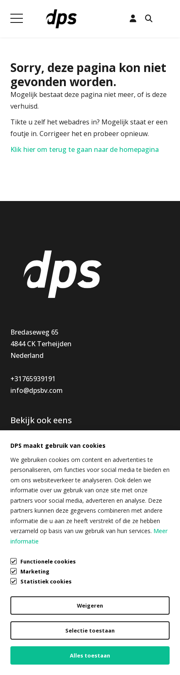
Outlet (20, 488)
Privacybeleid (30, 632)
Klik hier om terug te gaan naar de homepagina (84, 149)
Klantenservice (113, 442)
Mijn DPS (104, 453)
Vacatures (106, 488)
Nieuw (20, 465)
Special (21, 476)
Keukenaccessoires (40, 442)
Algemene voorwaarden (47, 616)
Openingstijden (114, 465)
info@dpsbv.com (36, 390)
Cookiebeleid (30, 648)
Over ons (104, 476)
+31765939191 (33, 378)
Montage (24, 453)
